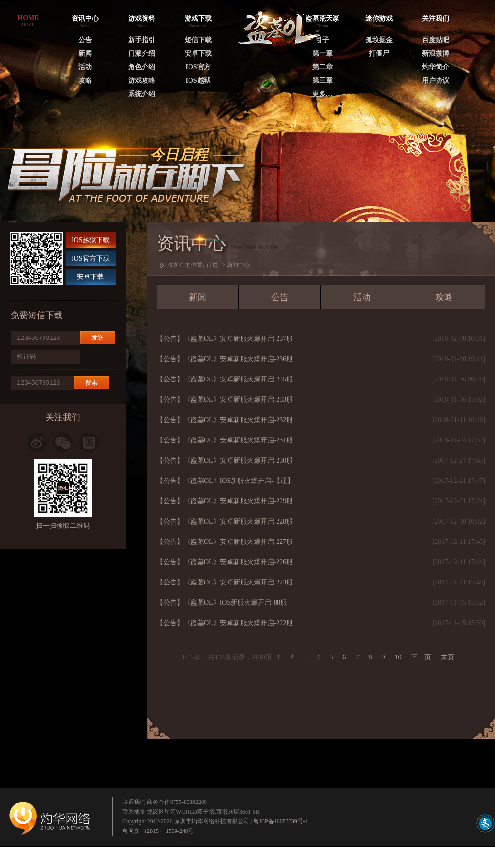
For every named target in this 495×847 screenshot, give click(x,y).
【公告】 (170, 338)
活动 (85, 67)
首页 (212, 265)
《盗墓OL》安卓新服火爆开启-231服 (238, 440)
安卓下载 (198, 53)
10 (397, 657)
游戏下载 (198, 18)
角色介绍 (141, 67)
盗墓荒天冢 (322, 18)
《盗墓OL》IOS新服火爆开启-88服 (235, 602)
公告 (85, 40)
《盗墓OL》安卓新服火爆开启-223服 (238, 582)
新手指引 (141, 40)
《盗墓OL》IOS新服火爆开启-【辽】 (239, 480)
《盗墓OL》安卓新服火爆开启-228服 (238, 521)
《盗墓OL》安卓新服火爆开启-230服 (238, 460)
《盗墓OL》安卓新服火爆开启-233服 (238, 399)
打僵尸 (379, 53)
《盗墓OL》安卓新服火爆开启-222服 (238, 623)
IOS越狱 (197, 80)
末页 (447, 657)
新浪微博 (435, 53)
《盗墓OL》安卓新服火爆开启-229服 (238, 501)
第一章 (322, 53)
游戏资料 (141, 18)
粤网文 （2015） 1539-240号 (158, 831)
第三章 (322, 80)
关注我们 (435, 18)
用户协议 (435, 80)
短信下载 (198, 40)
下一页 (421, 657)
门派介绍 (141, 53)
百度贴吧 (435, 40)
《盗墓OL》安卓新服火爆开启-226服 (238, 562)
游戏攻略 (141, 80)
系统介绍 (141, 94)
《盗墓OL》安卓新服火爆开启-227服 (238, 541)
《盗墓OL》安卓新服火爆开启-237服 (238, 338)
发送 (97, 337)
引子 (322, 40)
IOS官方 (197, 67)
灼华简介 (435, 67)
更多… (322, 94)
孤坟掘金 (379, 40)
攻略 (85, 80)
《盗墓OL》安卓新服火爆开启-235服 (238, 379)
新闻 (85, 53)
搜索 (91, 382)
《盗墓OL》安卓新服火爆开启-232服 (238, 420)
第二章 (322, 67)
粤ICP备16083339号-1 (280, 821)
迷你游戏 (379, 18)
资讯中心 (85, 18)
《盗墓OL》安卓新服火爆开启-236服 (238, 359)
